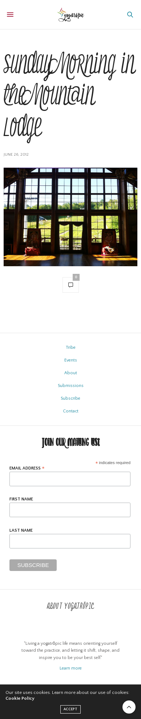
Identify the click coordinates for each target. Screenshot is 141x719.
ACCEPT (70, 709)
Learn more (71, 668)
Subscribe (70, 398)
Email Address (27, 468)
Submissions (71, 385)
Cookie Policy (20, 698)
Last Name (21, 530)
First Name (21, 499)
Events (70, 360)
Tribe (71, 347)
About (70, 373)
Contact (70, 411)
